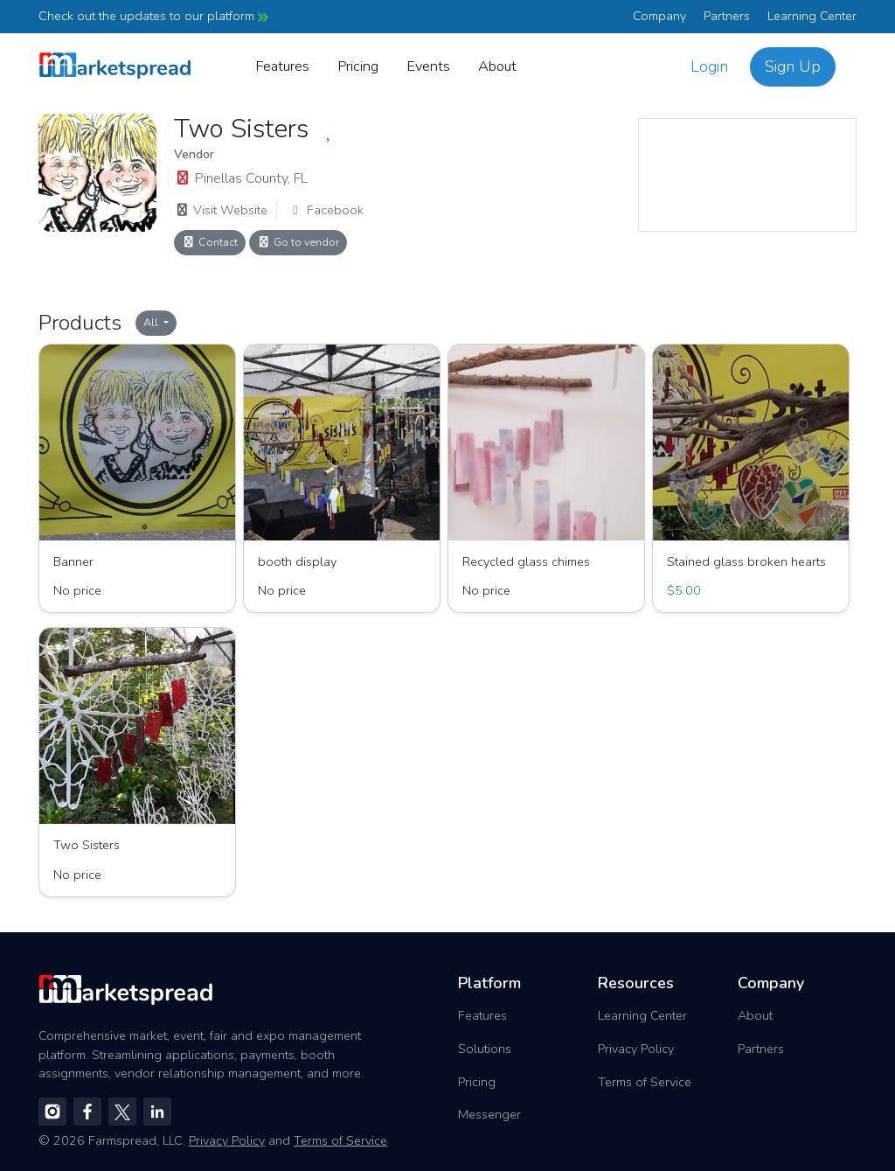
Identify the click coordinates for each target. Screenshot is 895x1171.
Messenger (489, 1114)
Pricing (357, 66)
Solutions (484, 1048)
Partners (727, 15)
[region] (747, 175)
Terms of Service (644, 1082)
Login (709, 66)
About (497, 66)
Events (428, 66)
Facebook (326, 210)
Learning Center (812, 15)
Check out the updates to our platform (153, 15)
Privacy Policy (636, 1048)
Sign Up (793, 66)
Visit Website (220, 210)
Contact (210, 241)
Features (282, 66)
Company (659, 15)
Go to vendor (298, 241)
